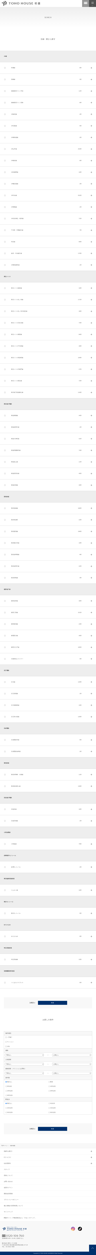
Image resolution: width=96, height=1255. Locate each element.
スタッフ (7, 1169)
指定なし (8, 1082)
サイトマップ (8, 1212)
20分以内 (9, 1112)
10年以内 (52, 1086)
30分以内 (52, 1112)
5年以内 (8, 1086)
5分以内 (51, 1103)
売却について (8, 1175)
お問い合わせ (8, 1181)
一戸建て (8, 1037)
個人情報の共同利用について (13, 1205)
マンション (9, 1042)
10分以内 (9, 1108)
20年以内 (52, 1091)
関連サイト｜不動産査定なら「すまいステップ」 (20, 1218)
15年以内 (9, 1091)
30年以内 (9, 1095)
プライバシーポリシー (11, 1199)
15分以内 (52, 1108)
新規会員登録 (8, 1193)
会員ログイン (8, 1187)
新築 (50, 1082)
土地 (7, 1046)
